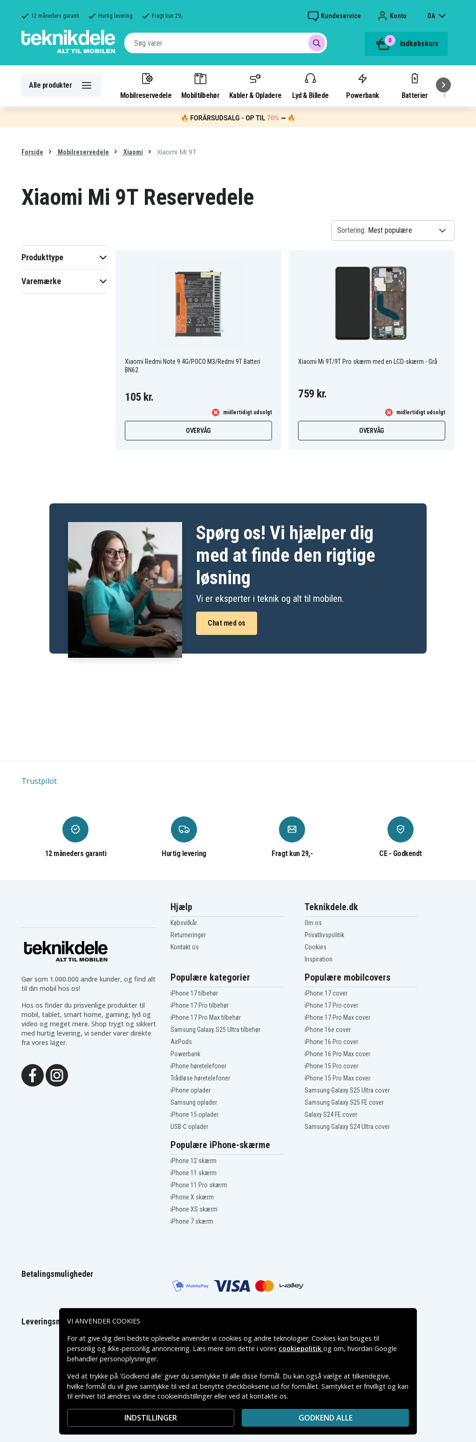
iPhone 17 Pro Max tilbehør (205, 1017)
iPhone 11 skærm (193, 1173)
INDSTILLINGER (150, 1418)
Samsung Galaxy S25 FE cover (344, 1102)
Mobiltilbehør (200, 85)
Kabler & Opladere (255, 85)
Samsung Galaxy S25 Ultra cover (347, 1090)
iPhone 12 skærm (193, 1160)
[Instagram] (57, 1074)
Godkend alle (326, 1418)
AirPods (181, 1041)
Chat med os (226, 623)
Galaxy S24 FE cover (331, 1114)
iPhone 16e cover (328, 1029)
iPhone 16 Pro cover (331, 1041)
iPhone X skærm (192, 1197)
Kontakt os (184, 947)
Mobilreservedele (145, 85)
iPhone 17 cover (326, 993)
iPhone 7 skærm (191, 1221)
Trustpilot (39, 781)
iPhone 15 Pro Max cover (337, 1078)
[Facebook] (32, 1074)
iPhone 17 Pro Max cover (337, 1017)
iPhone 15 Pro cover (331, 1066)
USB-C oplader (189, 1126)
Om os (313, 923)
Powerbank (362, 85)
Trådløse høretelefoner (200, 1078)
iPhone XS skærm (194, 1209)
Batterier (414, 85)
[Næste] (443, 84)
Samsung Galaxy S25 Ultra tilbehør (215, 1029)
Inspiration (319, 959)
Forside (32, 152)
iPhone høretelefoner (198, 1066)
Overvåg (198, 430)
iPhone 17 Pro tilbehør (199, 1005)
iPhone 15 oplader (194, 1114)
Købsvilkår (183, 923)
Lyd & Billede (310, 85)
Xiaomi (132, 152)
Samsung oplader (193, 1102)
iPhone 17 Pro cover (331, 1005)
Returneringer (188, 935)
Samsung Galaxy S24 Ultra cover (347, 1126)
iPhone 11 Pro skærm (198, 1185)
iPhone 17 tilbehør (194, 993)
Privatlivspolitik (324, 935)
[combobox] (225, 43)
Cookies (315, 947)
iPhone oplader (190, 1090)
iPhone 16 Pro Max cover (337, 1054)
